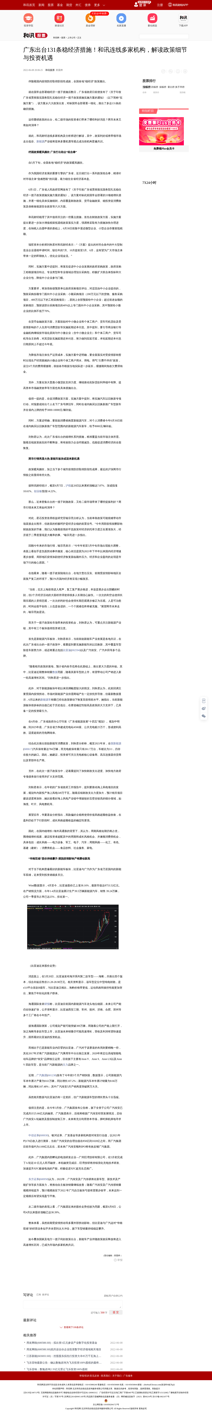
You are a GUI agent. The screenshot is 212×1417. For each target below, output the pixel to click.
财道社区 (59, 20)
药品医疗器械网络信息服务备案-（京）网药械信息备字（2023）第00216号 (119, 1396)
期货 (69, 5)
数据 (55, 672)
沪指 (68, 485)
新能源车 (45, 699)
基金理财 (90, 20)
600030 (44, 1135)
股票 (51, 5)
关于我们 (117, 1376)
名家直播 (121, 20)
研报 (47, 1004)
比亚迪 (67, 650)
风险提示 (156, 1388)
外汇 (78, 5)
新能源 (40, 141)
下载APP (183, 20)
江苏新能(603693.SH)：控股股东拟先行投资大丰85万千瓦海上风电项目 (64, 1356)
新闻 (41, 5)
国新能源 (116, 743)
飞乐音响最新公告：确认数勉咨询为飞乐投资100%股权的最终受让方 (64, 1362)
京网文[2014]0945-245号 (75, 1396)
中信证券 (33, 1135)
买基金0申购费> (99, 13)
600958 (44, 1179)
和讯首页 (29, 5)
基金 (60, 5)
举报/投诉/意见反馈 (89, 1376)
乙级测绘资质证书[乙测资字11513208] (151, 1392)
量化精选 (152, 20)
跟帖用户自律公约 (113, 1296)
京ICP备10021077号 (160, 1396)
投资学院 (28, 20)
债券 (88, 5)
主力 (65, 1064)
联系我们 (105, 1376)
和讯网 (56, 38)
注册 (160, 5)
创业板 (38, 491)
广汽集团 (41, 1075)
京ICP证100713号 (31, 1392)
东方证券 (33, 1179)
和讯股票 (50, 70)
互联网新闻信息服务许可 (52, 1392)
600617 (28, 749)
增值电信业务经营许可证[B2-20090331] (80, 1392)
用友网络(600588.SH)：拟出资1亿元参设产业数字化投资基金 (61, 1342)
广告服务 (128, 1376)
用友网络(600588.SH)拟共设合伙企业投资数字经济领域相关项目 (63, 1349)
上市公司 (71, 38)
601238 (52, 1075)
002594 (76, 650)
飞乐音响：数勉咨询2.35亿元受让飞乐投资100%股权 (57, 1369)
